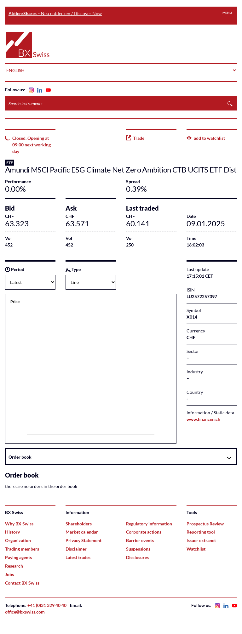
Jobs (9, 574)
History (12, 532)
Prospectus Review (205, 523)
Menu (227, 12)
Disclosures (137, 557)
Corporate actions (143, 532)
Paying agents (18, 557)
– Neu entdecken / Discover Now (55, 13)
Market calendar (82, 532)
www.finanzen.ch (203, 419)
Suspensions (138, 549)
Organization (18, 540)
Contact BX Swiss (22, 583)
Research (14, 566)
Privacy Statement (83, 540)
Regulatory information (149, 523)
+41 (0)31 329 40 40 (46, 605)
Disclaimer (76, 549)
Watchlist (196, 549)
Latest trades (78, 557)
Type (73, 269)
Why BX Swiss (19, 523)
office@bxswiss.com (25, 611)
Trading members (22, 549)
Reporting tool (201, 532)
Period (14, 269)
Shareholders (79, 523)
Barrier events (140, 540)
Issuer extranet (201, 540)
